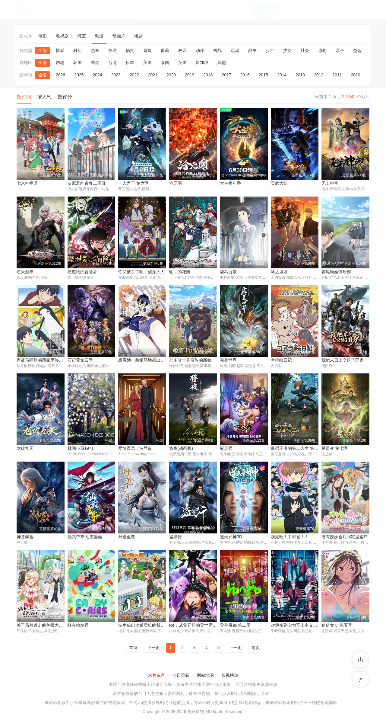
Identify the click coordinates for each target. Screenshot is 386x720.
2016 (245, 74)
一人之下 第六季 (133, 183)
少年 (270, 50)
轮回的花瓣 (179, 271)
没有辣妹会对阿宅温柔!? (344, 537)
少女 (287, 50)
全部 (42, 50)
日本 (130, 62)
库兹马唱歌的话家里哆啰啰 (42, 360)
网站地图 (205, 676)
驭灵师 (226, 448)
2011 (337, 74)
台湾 (112, 62)
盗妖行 (175, 537)
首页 (133, 648)
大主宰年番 (230, 183)
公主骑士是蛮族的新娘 (190, 360)
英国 (182, 62)
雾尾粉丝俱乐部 (336, 271)
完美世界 (228, 360)
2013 (300, 74)
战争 (252, 50)
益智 (357, 50)
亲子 (340, 50)
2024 (97, 74)
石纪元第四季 (80, 360)
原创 (322, 50)
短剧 (138, 36)
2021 (152, 74)
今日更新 (180, 676)
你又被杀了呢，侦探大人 (141, 271)
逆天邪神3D (231, 537)
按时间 (24, 96)
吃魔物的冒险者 (82, 271)
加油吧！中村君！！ (290, 537)
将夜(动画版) (181, 448)
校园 (182, 50)
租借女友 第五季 (336, 626)
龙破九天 (25, 448)
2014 (281, 74)
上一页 (153, 648)
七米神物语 (27, 183)
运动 (235, 50)
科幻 (77, 50)
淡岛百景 (228, 271)
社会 (305, 50)
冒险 (147, 50)
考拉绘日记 (281, 360)
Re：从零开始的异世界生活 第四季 (202, 626)
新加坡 (202, 62)
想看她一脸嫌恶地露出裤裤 (143, 360)
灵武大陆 (279, 183)
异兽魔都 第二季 (235, 626)
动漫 (99, 36)
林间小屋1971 (81, 448)
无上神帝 (329, 183)
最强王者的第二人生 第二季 (297, 448)
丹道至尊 (126, 537)
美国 (147, 62)
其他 (221, 62)
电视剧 (62, 36)
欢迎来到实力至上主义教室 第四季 (303, 626)
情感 (60, 50)
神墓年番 (25, 537)
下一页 (235, 648)
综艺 (82, 36)
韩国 (77, 62)
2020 (171, 74)
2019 (189, 74)
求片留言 (156, 676)
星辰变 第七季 (334, 448)
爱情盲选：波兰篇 (135, 448)
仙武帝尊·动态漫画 (85, 537)
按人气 (44, 96)
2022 (134, 74)
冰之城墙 (279, 271)
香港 (95, 62)
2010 (355, 74)
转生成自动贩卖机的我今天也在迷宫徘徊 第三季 (163, 626)
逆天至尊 (25, 271)
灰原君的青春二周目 (87, 183)
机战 (217, 50)
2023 (115, 74)
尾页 (256, 648)
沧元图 (175, 183)
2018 (208, 74)
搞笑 (130, 50)
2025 (79, 74)
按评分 (65, 96)
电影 (42, 36)
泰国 (165, 62)
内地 (60, 62)
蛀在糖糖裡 (78, 626)
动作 (200, 50)
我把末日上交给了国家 (342, 360)
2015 (263, 74)
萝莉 (165, 50)
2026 (60, 74)
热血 (95, 50)
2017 (226, 74)
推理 (112, 50)
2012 (318, 74)
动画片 (118, 36)
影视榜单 (229, 676)
